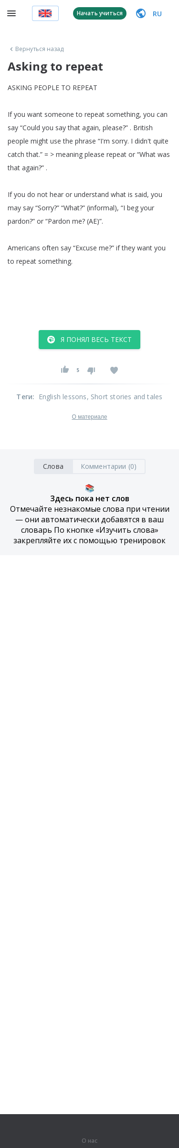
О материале (89, 417)
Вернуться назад (36, 49)
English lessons (63, 396)
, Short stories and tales (125, 396)
